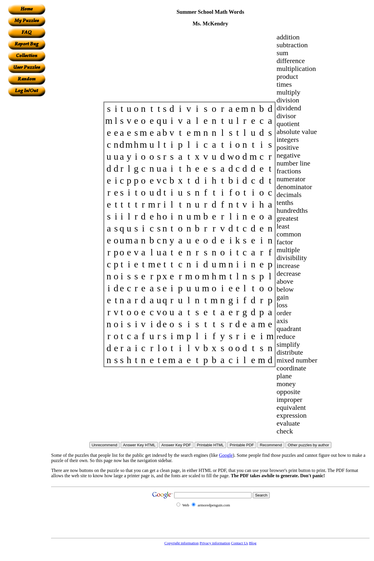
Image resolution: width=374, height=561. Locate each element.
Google (226, 455)
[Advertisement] (26, 184)
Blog (252, 543)
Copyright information (182, 543)
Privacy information (215, 543)
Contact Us (239, 543)
